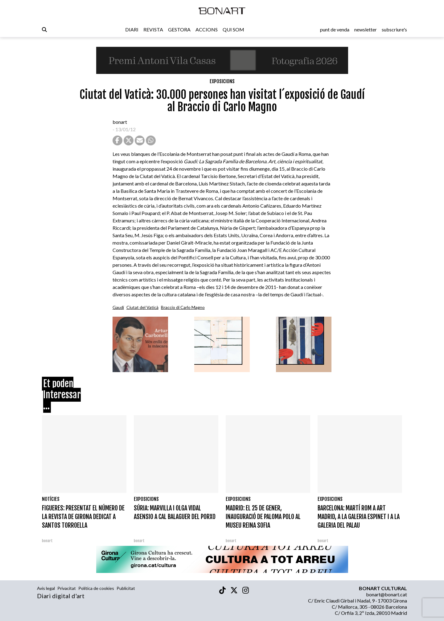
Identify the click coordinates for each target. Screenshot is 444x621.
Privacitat (66, 588)
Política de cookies (96, 588)
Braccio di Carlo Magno (183, 307)
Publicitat (126, 588)
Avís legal (46, 588)
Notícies (51, 499)
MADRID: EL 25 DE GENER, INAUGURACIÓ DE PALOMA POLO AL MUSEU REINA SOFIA (263, 516)
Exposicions (222, 81)
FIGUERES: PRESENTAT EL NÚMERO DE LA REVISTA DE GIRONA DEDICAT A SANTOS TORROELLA (83, 516)
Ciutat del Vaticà (142, 307)
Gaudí (118, 307)
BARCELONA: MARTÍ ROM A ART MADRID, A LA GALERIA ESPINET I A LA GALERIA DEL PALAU (359, 516)
